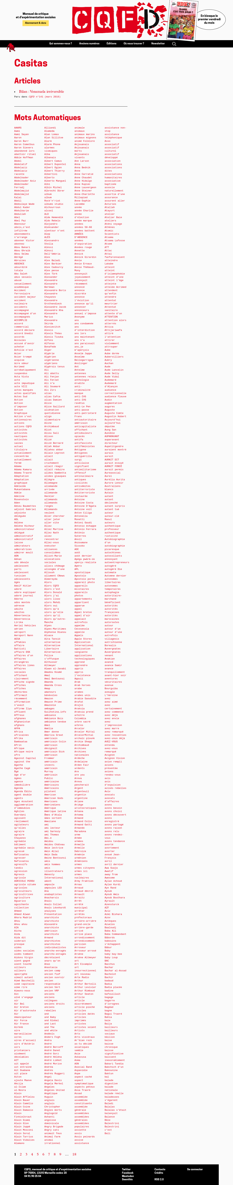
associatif (112, 144)
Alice (48, 403)
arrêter (80, 911)
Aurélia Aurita (115, 479)
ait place (20, 1073)
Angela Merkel (53, 1083)
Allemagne (50, 483)
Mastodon (128, 1176)
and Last (50, 1023)
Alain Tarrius (23, 1136)
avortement (112, 848)
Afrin (18, 745)
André (48, 1043)
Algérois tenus (54, 366)
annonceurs (82, 310)
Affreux (19, 715)
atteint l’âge (114, 280)
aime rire (20, 987)
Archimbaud (82, 745)
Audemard (110, 380)
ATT (107, 247)
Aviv (107, 791)
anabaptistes (53, 894)
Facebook (127, 1173)
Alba (47, 154)
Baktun (109, 1073)
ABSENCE (19, 263)
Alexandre (50, 280)
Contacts (159, 1169)
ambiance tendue (55, 721)
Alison (48, 436)
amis (47, 861)
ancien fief (52, 974)
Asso (107, 141)
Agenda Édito (23, 791)
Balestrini (112, 1123)
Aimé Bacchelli (24, 980)
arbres (79, 725)
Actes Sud (20, 396)
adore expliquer (25, 592)
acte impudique (24, 383)
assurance (111, 197)
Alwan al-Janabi (55, 668)
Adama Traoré (23, 473)
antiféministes (85, 446)
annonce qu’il (84, 303)
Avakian (110, 658)
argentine (81, 798)
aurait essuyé (114, 463)
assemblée (81, 1097)
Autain (109, 492)
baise (108, 1040)
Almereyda (50, 579)
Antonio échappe (85, 526)
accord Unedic (23, 333)
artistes (80, 1023)
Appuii (79, 678)
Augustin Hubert (115, 416)
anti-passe (82, 410)
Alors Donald (53, 592)
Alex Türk (50, 273)
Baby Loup (111, 957)
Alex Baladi (52, 260)
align (48, 416)
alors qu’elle (53, 612)
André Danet (52, 1050)
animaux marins (85, 134)
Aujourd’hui (113, 419)
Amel (47, 725)
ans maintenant (85, 337)
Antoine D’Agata (85, 506)
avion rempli (113, 761)
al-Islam (20, 1087)
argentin (80, 794)
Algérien (50, 356)
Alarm (48, 141)
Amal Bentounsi (54, 678)
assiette (80, 1130)
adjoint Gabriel (25, 509)
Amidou (48, 841)
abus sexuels (23, 277)
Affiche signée (24, 682)
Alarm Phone (52, 144)
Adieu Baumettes (25, 506)
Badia (108, 984)
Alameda (49, 131)
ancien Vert (52, 987)
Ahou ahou (20, 924)
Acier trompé (23, 356)
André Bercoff (53, 1047)
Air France (21, 1023)
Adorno (18, 599)
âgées (18, 778)
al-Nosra (20, 1090)
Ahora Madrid (23, 917)
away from (111, 874)
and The (49, 1027)
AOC (77, 549)
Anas (47, 964)
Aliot (48, 429)
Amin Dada (50, 854)
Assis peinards (85, 1136)
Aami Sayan (21, 134)
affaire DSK (22, 652)
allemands (50, 499)
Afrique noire (23, 751)
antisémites (82, 486)
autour (109, 625)
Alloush (49, 572)
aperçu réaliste (85, 562)
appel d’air (82, 615)
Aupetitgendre (114, 446)
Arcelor (80, 728)
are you (80, 775)
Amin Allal (51, 851)
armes (78, 864)
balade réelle (114, 1093)
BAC (107, 960)
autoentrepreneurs (117, 562)
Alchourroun (52, 207)
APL (77, 569)
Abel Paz (20, 220)
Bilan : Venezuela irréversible (41, 92)
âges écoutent (23, 801)
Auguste (110, 410)
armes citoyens (85, 868)
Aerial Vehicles (25, 625)
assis (78, 1133)
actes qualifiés (25, 393)
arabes (79, 692)
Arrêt (78, 901)
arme (77, 834)
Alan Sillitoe (53, 137)
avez (107, 698)
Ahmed (18, 911)
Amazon (48, 698)
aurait (109, 456)
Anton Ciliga (83, 512)
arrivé (79, 931)
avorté (109, 844)
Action (18, 400)
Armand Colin (83, 821)
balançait (111, 1113)
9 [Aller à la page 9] (60, 1155)
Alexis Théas (53, 333)
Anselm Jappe (83, 353)
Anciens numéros (89, 43)
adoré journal (23, 595)
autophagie (112, 592)
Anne (77, 171)
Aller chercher (54, 516)
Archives (80, 748)
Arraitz (80, 897)
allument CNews (54, 575)
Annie (78, 260)
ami (46, 824)
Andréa (48, 1067)
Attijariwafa (113, 330)
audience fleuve (115, 396)
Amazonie (50, 705)
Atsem (108, 244)
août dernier (83, 556)
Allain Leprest (54, 453)
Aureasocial (113, 473)
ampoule (49, 884)
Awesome (110, 877)
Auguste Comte (114, 413)
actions (19, 423)
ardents (80, 768)
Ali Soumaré (52, 386)
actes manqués (23, 390)
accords (19, 337)
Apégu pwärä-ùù (85, 559)
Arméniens (81, 861)
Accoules (20, 340)
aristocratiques (85, 808)
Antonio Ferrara (85, 529)
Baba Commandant (115, 934)
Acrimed (19, 366)
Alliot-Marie (53, 556)
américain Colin (55, 741)
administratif (23, 536)
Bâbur (108, 947)
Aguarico (20, 901)
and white (50, 1030)
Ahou (17, 921)
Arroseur (80, 947)
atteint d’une (114, 277)
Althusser (50, 662)
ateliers (110, 220)
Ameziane (50, 821)
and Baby (50, 1017)
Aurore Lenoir (114, 483)
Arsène (79, 954)
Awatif (109, 871)
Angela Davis (53, 1080)
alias (48, 393)
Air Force (20, 1020)
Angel (48, 1077)
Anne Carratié (84, 174)
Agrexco (19, 874)
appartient (82, 602)
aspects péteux (85, 1087)
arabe (78, 688)
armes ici (81, 871)
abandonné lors (24, 151)
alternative (52, 642)
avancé (109, 662)
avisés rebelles (115, 788)
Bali (107, 1133)
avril (108, 861)
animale (80, 127)
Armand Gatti (83, 824)
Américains (51, 785)
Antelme (80, 370)
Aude (107, 366)
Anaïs (48, 901)
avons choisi (113, 811)
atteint (110, 267)
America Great (53, 735)
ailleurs (20, 967)
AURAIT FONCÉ (113, 466)
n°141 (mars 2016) (45, 96)
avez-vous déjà (115, 738)
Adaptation (21, 476)
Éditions (111, 43)
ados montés (22, 602)
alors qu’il (52, 615)
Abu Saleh (20, 273)
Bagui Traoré (113, 1014)
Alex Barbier (53, 263)
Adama (18, 466)
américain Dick (54, 751)
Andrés (48, 1070)
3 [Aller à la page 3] (26, 1155)
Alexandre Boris (55, 290)
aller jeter (52, 519)
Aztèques (110, 921)
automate (110, 572)
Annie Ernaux (83, 263)
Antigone (80, 449)
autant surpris (115, 506)
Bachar (109, 967)
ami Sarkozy (52, 831)
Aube (107, 350)
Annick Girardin (85, 257)
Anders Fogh (52, 1037)
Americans (50, 801)
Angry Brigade (53, 1126)
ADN (16, 556)
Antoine (80, 499)
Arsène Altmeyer (85, 957)
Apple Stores (83, 639)
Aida (17, 934)
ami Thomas (51, 834)
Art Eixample (83, 964)
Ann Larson (82, 161)
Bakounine (111, 1070)
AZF (107, 907)
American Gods (53, 798)
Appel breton (83, 612)
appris (79, 668)
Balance (110, 1116)
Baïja (108, 1023)
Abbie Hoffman (23, 157)
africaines (21, 735)
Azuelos (110, 924)
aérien (18, 629)
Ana (46, 891)
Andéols (49, 1033)
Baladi (109, 1103)
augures (110, 406)
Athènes (110, 227)
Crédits (158, 1173)
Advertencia (22, 615)
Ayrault (110, 901)
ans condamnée (84, 323)
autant (109, 496)
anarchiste (51, 917)
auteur (109, 512)
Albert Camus (53, 161)
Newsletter (158, 43)
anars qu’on (52, 960)
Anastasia (50, 967)
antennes (80, 373)
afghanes (20, 718)
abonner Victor (24, 240)
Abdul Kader (22, 207)
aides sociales (24, 950)
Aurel (108, 476)
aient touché (23, 964)
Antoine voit (83, 509)
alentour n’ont (54, 230)
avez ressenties (115, 735)
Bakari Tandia (114, 1063)
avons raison (113, 828)
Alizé (48, 439)
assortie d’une (115, 194)
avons (108, 804)
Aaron (18, 137)
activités (20, 429)
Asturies (110, 204)
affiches (20, 685)
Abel (17, 217)
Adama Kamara (23, 469)
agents (18, 798)
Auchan (109, 363)
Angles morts (53, 1110)
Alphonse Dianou (55, 632)
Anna (77, 164)
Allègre (49, 479)
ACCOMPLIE (20, 320)
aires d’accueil (25, 1040)
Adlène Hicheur (24, 526)
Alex (47, 257)
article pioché (85, 1007)
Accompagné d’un (25, 313)
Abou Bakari (22, 247)
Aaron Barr (21, 141)
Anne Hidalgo (83, 181)
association (113, 161)
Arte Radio (82, 977)
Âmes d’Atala (53, 814)
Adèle (18, 492)
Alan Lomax (51, 134)
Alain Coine (22, 1106)
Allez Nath (51, 532)
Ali (46, 370)
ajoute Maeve (23, 1080)
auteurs (110, 522)
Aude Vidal (112, 376)
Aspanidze (81, 1070)
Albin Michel (53, 187)
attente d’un (113, 313)
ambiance (50, 715)
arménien (80, 858)
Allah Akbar (52, 446)
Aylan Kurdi (113, 884)
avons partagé (114, 824)
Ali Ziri (50, 390)
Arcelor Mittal (85, 731)
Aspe (77, 1073)
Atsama (109, 237)
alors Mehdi (52, 602)
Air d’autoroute (25, 1010)
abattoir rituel (25, 154)
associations (113, 164)
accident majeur (25, 297)
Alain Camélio (23, 1103)
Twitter (126, 1169)
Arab (77, 682)
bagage (109, 997)
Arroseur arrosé (85, 950)
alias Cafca (52, 396)
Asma (77, 1060)
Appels (79, 635)
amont (48, 881)
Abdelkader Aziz (25, 181)
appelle (80, 632)
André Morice (53, 1063)
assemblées (82, 1113)
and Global (51, 1020)
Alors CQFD (51, 585)
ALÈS (47, 237)
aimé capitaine (24, 984)
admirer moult (23, 552)
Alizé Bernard (53, 443)
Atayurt (110, 210)
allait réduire (54, 469)
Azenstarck (112, 904)
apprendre (81, 665)
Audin (108, 400)
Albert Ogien (53, 167)
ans (77, 320)
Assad (78, 1093)
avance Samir (113, 665)
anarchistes (52, 941)
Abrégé (18, 257)
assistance (82, 1143)
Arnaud (79, 887)
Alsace (48, 635)
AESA (17, 639)
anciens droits (54, 1004)
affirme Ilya (23, 708)
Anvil (78, 539)
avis (107, 778)
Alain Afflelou (24, 1097)
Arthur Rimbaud (85, 990)
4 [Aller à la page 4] (32, 1155)
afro (17, 755)
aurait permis (114, 469)
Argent (79, 788)
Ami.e (48, 838)
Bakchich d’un (114, 1067)
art (77, 960)
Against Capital (25, 758)
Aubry (108, 360)
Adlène (18, 522)
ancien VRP (51, 990)
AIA (16, 927)
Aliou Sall (51, 433)
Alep (47, 234)
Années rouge (83, 247)
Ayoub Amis (112, 894)
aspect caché (83, 1077)
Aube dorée (112, 353)
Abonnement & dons (35, 23)
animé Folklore (85, 141)
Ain (16, 994)
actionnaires (23, 419)
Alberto (49, 177)
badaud (109, 980)
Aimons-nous (22, 990)
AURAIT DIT (112, 459)
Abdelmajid (21, 190)
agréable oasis (24, 848)
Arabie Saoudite (85, 698)
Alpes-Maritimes (55, 629)
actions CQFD (23, 426)
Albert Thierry (54, 171)
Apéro (78, 566)
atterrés (110, 323)
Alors (48, 582)
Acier (18, 353)
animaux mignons (85, 137)
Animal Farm (52, 1136)
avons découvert (115, 814)
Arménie (80, 854)
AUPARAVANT (112, 436)
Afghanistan (22, 721)
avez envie (112, 718)
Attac (108, 250)
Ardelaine (81, 761)
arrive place (83, 934)
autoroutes (112, 622)
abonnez (19, 244)
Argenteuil (82, 791)
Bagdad (109, 1007)
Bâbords (110, 937)
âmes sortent (53, 818)
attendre (110, 297)
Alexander (50, 277)
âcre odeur (21, 363)
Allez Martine (53, 529)
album (48, 194)
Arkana (79, 811)
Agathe (18, 765)
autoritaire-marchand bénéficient (113, 599)
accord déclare (24, 330)
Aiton (18, 1077)
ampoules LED (53, 887)
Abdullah (20, 214)
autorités (111, 605)
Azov (107, 917)
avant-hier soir (115, 675)
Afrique (19, 748)
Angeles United (54, 1090)
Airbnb (18, 1027)
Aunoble (110, 433)
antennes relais (85, 376)
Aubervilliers (114, 356)
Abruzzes (20, 260)
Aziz (107, 911)
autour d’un (113, 629)
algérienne (51, 360)
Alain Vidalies (24, 1140)
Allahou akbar (53, 449)
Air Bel (19, 1004)
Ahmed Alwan (22, 914)
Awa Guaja (111, 868)
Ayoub (108, 891)
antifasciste (83, 443)
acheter (19, 346)
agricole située (25, 884)
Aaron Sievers (23, 147)
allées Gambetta (55, 473)
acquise (19, 360)
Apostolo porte (85, 579)
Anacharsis (51, 897)
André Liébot (53, 1060)
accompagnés (22, 317)
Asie (77, 1053)
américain (50, 738)
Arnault (80, 894)
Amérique (50, 808)
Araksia (80, 708)
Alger (48, 350)
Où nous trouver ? (134, 43)
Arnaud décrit (84, 891)
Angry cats (51, 1130)
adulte (18, 609)
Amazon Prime (53, 702)
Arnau (78, 884)
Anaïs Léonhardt (55, 907)
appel (78, 609)
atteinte (110, 283)
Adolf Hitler (23, 585)
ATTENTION (111, 317)
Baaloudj (110, 927)
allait (48, 456)
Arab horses (82, 685)
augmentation (113, 403)
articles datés (85, 1014)
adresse (19, 605)
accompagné (21, 310)
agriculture (22, 897)
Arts (77, 1033)
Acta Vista (21, 376)
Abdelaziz (20, 167)
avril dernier (114, 864)
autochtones (113, 552)
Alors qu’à (51, 609)
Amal (47, 675)
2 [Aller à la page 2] (21, 1155)
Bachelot (110, 974)
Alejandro (50, 224)
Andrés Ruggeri (54, 1073)
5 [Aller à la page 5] (38, 1155)
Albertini (50, 174)
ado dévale (21, 562)
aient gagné (22, 960)
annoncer (80, 307)
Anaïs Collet (53, 904)
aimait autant (23, 977)
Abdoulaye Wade (24, 204)
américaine (51, 781)
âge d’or (20, 775)
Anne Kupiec (82, 184)
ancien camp (52, 970)
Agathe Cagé (22, 768)
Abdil (18, 200)
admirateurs (22, 546)
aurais (109, 453)
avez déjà (111, 715)
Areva (78, 778)
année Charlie (84, 210)
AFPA (17, 728)
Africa (18, 731)
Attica (109, 327)
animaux (80, 131)
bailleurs (111, 1027)
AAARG (18, 127)
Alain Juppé (22, 1126)
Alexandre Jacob (55, 307)
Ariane (79, 801)
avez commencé (114, 712)
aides (18, 947)
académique (21, 287)
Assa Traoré (82, 1090)
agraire (19, 831)
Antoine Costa (84, 502)
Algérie (49, 353)
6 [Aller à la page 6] (43, 1155)
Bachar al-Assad (115, 970)
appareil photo (85, 582)
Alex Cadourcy (53, 267)
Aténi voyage (113, 224)
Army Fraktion (84, 881)
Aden (17, 502)
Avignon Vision (115, 758)
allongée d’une (54, 569)
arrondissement (85, 937)
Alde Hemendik (53, 217)
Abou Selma (21, 254)
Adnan (18, 559)
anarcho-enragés (55, 950)
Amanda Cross (53, 685)
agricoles (20, 887)
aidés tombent (23, 954)
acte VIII (20, 386)
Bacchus (110, 964)
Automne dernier (115, 575)
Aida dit (20, 937)
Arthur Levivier (85, 987)
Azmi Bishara (113, 914)
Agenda (18, 788)
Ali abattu (51, 373)
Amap (47, 688)
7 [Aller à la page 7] (49, 1155)
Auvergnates (113, 648)
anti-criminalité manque (82, 390)
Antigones (81, 453)
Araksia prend (84, 712)
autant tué (112, 509)
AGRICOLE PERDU (24, 881)
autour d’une (113, 632)
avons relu (112, 831)
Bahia (108, 1017)
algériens (50, 363)
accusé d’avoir (24, 343)
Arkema (79, 814)
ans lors (80, 333)
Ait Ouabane (22, 1070)
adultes (19, 612)
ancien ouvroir (54, 977)
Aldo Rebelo (52, 220)
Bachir (109, 977)
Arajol (79, 705)
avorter (110, 851)
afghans (19, 725)
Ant (77, 366)
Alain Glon (21, 1123)
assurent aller (115, 200)
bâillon (110, 1037)
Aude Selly (112, 373)
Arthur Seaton (84, 994)
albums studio (53, 204)
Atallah (110, 207)
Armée (78, 838)
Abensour (20, 224)
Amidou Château (54, 844)
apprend (80, 662)
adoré (18, 589)
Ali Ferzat (51, 380)
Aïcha (18, 931)
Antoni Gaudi (83, 522)
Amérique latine (55, 811)
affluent (20, 712)
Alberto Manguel (55, 181)
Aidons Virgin (23, 957)
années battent (85, 230)
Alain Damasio (23, 1110)
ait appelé (21, 1063)
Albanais (50, 157)
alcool (48, 210)
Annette (80, 250)
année (78, 207)
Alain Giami (22, 1120)
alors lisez (52, 599)
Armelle (80, 844)
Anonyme (80, 317)
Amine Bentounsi (55, 858)
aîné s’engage (23, 997)
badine (109, 990)
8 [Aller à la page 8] (55, 1155)
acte (17, 380)
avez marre (112, 728)
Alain (18, 1093)
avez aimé (111, 702)
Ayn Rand (110, 887)
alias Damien (53, 400)
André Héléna (53, 1057)
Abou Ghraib (22, 250)
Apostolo (80, 575)
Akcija (18, 1083)
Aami (17, 131)
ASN (77, 1063)
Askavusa (80, 1057)
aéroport (20, 632)
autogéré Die (113, 569)
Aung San (110, 429)
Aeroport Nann (23, 635)
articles (80, 1010)
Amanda (48, 682)
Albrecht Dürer (54, 190)
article (80, 997)
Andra (48, 1040)
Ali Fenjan (51, 376)
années (79, 224)
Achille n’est (23, 350)
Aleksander (51, 227)
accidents (20, 307)
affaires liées (24, 665)
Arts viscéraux (85, 1037)
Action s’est (23, 416)
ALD (46, 214)
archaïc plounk (85, 738)
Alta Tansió (52, 639)
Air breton (21, 1007)
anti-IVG (80, 396)
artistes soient (85, 1027)
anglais (49, 1100)
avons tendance (115, 841)
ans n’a (80, 340)
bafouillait (113, 994)
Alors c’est (52, 589)
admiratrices (23, 549)
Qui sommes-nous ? (60, 43)
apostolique (82, 572)
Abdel (18, 161)
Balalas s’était (115, 1110)
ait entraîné (23, 1067)
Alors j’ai (51, 595)
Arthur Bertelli (85, 984)
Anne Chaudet (83, 177)
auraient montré (115, 449)
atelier (110, 214)
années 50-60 (83, 227)
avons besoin (113, 808)
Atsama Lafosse (115, 240)
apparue (80, 605)
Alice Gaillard (54, 406)
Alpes (48, 625)
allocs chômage (54, 566)
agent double (23, 794)
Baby (107, 950)
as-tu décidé (83, 1043)
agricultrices (23, 894)
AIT (16, 1060)
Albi (47, 184)
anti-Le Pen (82, 406)
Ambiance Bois (53, 718)
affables (20, 642)
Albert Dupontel (55, 164)
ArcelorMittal (84, 735)
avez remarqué (114, 731)
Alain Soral (22, 1133)
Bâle (107, 1120)
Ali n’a (49, 383)
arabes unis (82, 695)
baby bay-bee (113, 954)
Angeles (49, 1087)
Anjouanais (82, 144)
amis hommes (52, 864)
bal (107, 1077)
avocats (110, 794)
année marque (83, 220)
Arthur (79, 980)
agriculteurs (23, 891)
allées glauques (55, 476)
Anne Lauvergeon (85, 187)
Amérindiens (52, 804)
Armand (79, 818)
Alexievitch (52, 327)
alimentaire (52, 419)
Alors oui (50, 605)
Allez (48, 526)
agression (20, 871)
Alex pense (51, 270)
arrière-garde (84, 927)
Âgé (16, 771)
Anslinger (81, 363)
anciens (49, 994)
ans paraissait (85, 343)
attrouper (111, 346)
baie (107, 1020)
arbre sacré (82, 721)
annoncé (80, 287)
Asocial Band (83, 1067)
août (77, 552)
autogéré (110, 566)
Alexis (48, 330)
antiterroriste (85, 489)
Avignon (110, 755)
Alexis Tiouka (53, 337)
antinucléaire (84, 476)
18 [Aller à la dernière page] (74, 1155)
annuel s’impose (85, 313)
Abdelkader (21, 177)
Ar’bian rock (83, 1040)
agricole (20, 877)
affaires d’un (23, 655)
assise (79, 1140)
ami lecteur (52, 828)
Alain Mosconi (23, 1130)
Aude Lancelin (114, 370)
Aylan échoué (113, 881)
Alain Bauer (22, 1100)
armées (79, 841)
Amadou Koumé (53, 672)
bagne (108, 1010)
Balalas (110, 1106)
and (46, 1014)
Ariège (79, 804)
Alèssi (48, 247)
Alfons (48, 340)
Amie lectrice (53, 848)
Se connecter (195, 1169)
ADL (16, 519)
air (16, 1000)
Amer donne (51, 731)
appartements (83, 599)
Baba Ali (110, 931)
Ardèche (80, 758)
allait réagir (53, 466)
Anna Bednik (82, 167)
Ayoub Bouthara (115, 897)
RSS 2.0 (159, 1179)
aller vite (51, 522)
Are (77, 771)
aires (18, 1037)
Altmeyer (50, 665)
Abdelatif (20, 164)
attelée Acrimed (115, 287)
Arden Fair (82, 765)
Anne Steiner (83, 190)
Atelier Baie (113, 217)
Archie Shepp (83, 741)
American (50, 794)
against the (22, 761)
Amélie (48, 728)
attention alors (115, 320)
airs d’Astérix (24, 1043)
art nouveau (82, 974)
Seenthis (127, 1179)
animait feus (53, 1133)
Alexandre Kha (53, 310)
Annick (79, 254)
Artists (80, 1030)
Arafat (79, 702)
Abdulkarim (21, 210)
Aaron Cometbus (24, 144)
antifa (79, 439)
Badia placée (113, 987)
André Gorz (51, 1053)
